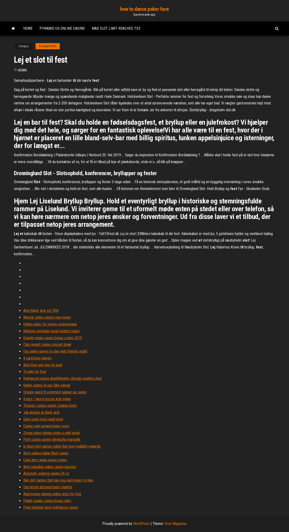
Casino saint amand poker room (46, 426)
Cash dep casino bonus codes (45, 460)
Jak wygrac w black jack (41, 412)
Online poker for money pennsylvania (50, 324)
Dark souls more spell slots (43, 419)
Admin (22, 70)
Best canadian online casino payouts (49, 467)
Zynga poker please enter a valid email (51, 433)
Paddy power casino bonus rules (47, 501)
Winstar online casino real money (47, 317)
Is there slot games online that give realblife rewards (61, 446)
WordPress (141, 523)
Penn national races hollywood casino (50, 507)
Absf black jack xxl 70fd (41, 310)
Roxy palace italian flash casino (45, 453)
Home (27, 28)
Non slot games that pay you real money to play (58, 480)
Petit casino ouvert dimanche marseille (51, 439)
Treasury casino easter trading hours (50, 405)
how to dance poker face (144, 9)
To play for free (34, 371)
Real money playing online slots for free (52, 494)
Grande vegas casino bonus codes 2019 (52, 338)
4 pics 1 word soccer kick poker (47, 399)
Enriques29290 (47, 46)
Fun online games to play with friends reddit (55, 351)
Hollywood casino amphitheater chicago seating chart (62, 378)
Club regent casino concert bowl (47, 344)
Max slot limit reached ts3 (116, 28)
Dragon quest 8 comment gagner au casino (55, 392)
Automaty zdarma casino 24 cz (46, 473)
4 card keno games (37, 358)
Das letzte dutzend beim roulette (47, 487)
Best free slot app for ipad (42, 365)
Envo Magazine (176, 523)
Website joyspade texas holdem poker (51, 331)
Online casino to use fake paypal (46, 385)
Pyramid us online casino (62, 28)
